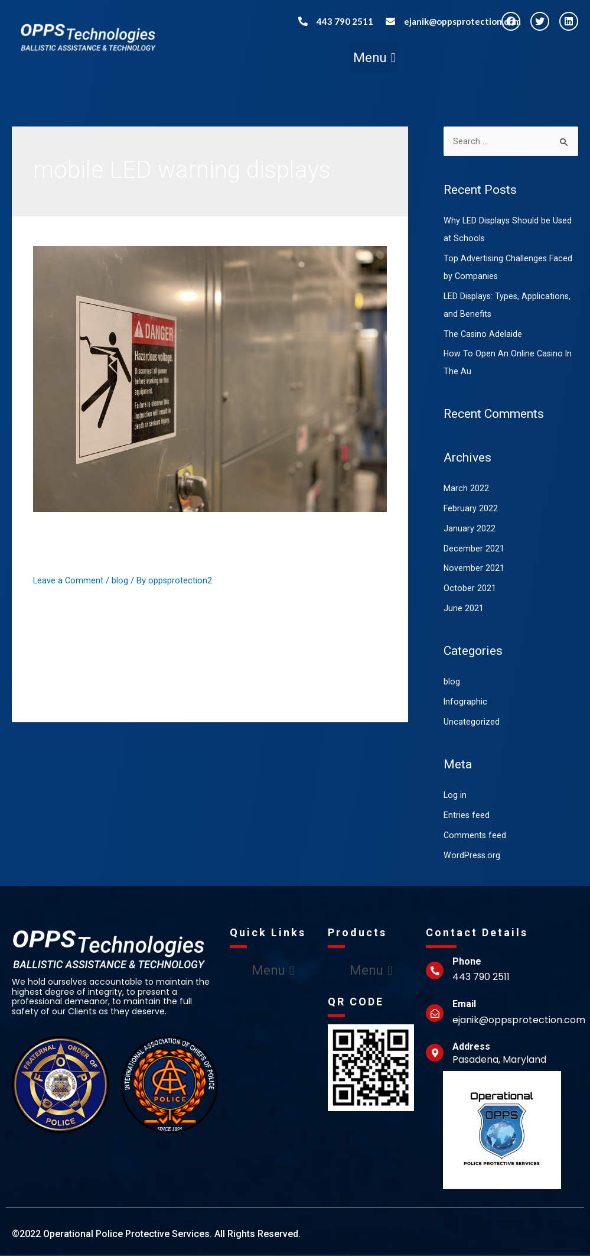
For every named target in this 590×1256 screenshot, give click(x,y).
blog (121, 580)
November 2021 (474, 569)
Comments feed (475, 836)
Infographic (466, 702)
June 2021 (464, 609)
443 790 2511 (345, 21)
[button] (374, 58)
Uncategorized (472, 723)
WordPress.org (472, 856)
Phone (466, 962)
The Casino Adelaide (483, 335)
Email (464, 1005)
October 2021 (470, 589)
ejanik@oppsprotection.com (462, 21)
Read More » (57, 684)
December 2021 (474, 549)
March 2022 (466, 489)
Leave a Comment (69, 580)
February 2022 (471, 509)
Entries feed (467, 816)
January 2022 (470, 529)
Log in (455, 796)
